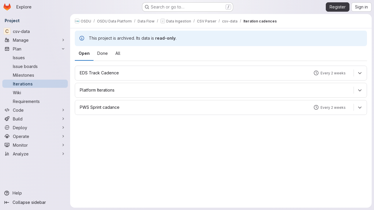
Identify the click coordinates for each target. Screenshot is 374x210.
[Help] (35, 193)
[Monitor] (35, 145)
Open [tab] (84, 53)
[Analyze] (35, 154)
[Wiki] (35, 92)
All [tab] (117, 53)
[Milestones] (35, 75)
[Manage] (35, 40)
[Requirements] (35, 101)
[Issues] (35, 57)
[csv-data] (35, 31)
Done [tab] (102, 53)
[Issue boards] (35, 66)
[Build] (35, 119)
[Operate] (35, 136)
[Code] (35, 110)
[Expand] (359, 72)
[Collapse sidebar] (35, 202)
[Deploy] (35, 127)
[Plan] (35, 49)
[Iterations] (35, 84)
